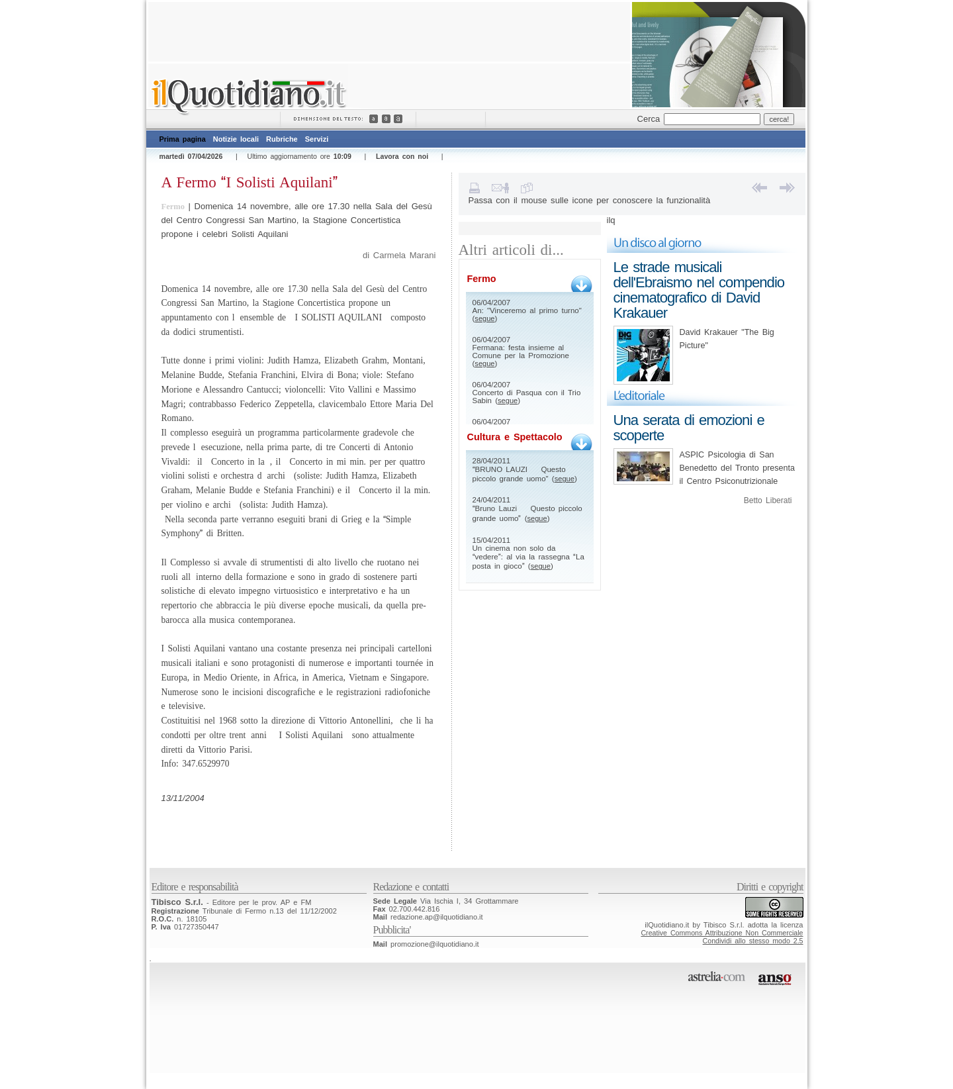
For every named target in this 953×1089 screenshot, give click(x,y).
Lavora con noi (402, 156)
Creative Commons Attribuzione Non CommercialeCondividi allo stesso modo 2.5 (722, 937)
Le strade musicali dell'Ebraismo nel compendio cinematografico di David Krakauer (699, 290)
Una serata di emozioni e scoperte (688, 428)
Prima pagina (182, 139)
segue (484, 318)
